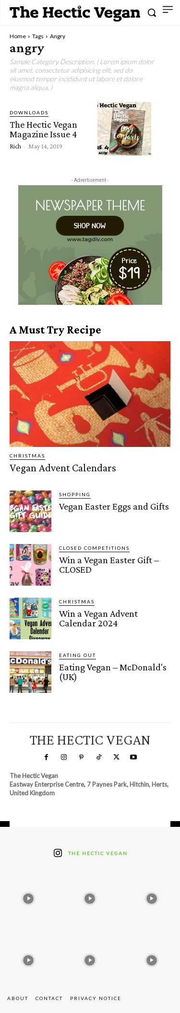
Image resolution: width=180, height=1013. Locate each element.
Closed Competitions (94, 548)
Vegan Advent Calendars (63, 468)
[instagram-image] (28, 896)
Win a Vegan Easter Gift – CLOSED (109, 565)
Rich (15, 146)
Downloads (29, 112)
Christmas (27, 455)
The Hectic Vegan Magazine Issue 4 (43, 129)
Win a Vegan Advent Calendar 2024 (98, 618)
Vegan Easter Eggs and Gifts (114, 506)
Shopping (75, 494)
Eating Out (77, 655)
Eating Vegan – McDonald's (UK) (113, 672)
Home (18, 36)
